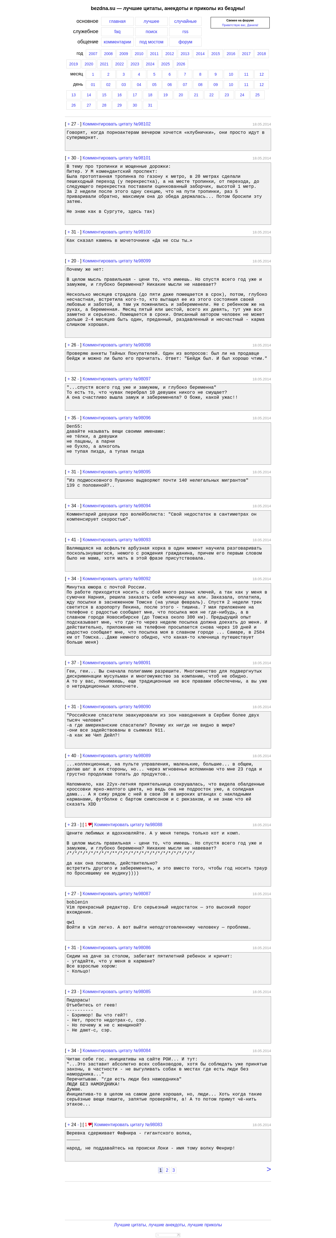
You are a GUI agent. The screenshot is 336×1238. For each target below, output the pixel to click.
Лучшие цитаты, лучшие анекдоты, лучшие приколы (168, 1224)
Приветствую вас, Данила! (240, 25)
